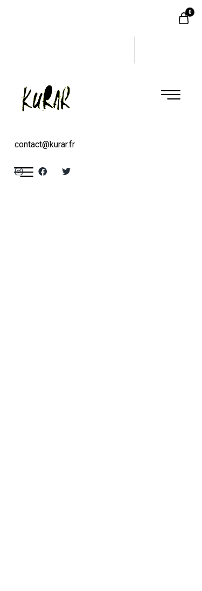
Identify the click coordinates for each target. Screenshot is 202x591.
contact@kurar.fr (45, 144)
